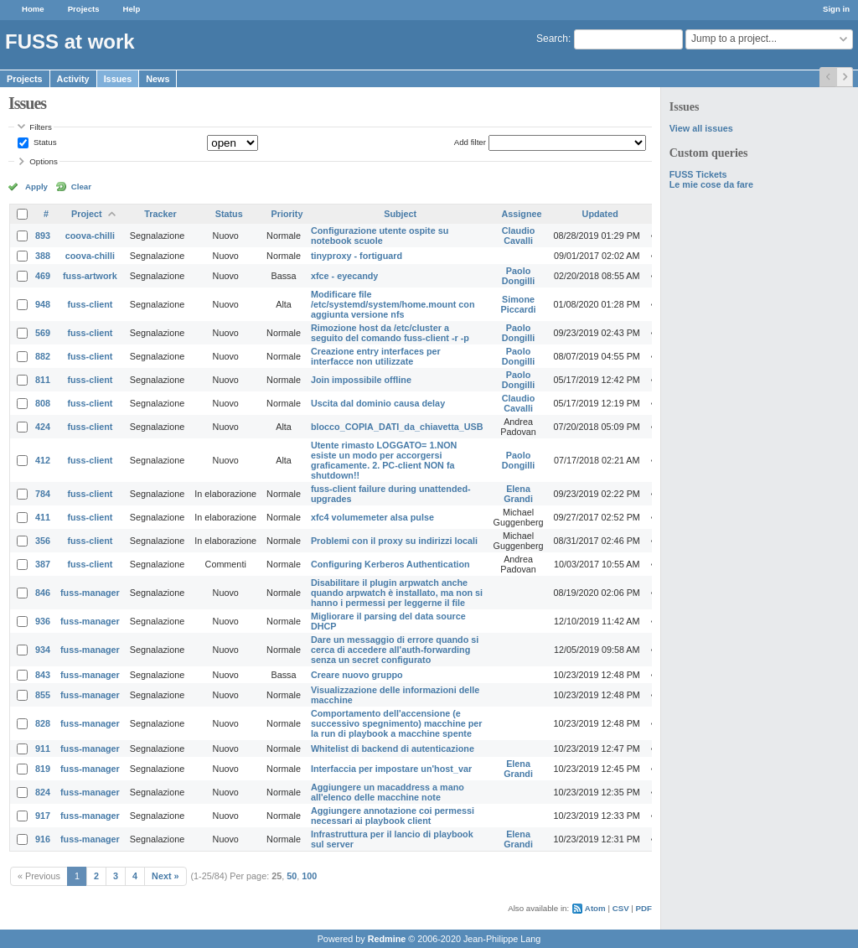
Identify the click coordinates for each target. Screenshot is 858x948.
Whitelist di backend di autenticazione (392, 748)
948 (42, 304)
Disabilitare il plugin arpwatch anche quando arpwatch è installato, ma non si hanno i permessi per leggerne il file (397, 593)
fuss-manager (90, 593)
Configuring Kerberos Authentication (390, 564)
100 (309, 876)
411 (42, 517)
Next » (165, 876)
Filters (40, 127)
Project (86, 214)
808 (42, 403)
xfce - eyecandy (344, 276)
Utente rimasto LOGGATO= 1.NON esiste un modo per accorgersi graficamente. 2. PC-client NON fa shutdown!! (384, 460)
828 (42, 723)
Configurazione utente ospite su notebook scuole (379, 235)
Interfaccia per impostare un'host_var (391, 769)
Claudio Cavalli (518, 235)
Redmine (387, 939)
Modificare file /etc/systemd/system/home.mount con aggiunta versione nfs (393, 304)
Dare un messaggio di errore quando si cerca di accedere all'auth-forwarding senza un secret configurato (394, 650)
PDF (644, 908)
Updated (600, 214)
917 (42, 816)
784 (42, 494)
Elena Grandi (518, 494)
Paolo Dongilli (518, 276)
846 (42, 593)
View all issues (701, 128)
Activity (73, 79)
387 (42, 564)
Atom (595, 908)
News (157, 79)
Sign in (836, 8)
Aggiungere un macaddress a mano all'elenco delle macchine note (387, 792)
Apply (36, 186)
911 (42, 748)
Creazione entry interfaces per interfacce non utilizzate (376, 356)
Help (132, 8)
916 (42, 839)
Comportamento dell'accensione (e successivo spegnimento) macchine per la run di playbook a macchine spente (397, 723)
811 (42, 380)
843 (42, 675)
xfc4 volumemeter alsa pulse (372, 517)
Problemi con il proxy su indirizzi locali (394, 541)
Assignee (522, 214)
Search (552, 38)
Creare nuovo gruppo (357, 675)
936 (42, 621)
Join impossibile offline (361, 380)
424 (42, 427)
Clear (81, 186)
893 (42, 236)
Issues (118, 79)
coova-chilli (90, 236)
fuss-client (89, 304)
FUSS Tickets (698, 174)
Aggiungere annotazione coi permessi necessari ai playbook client (392, 816)
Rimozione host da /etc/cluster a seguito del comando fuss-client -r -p (390, 333)
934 (42, 650)
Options (43, 161)
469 (42, 276)
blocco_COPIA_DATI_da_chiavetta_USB (397, 427)
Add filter (470, 142)
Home (33, 8)
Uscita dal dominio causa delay (378, 403)
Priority (287, 214)
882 (42, 356)
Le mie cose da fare (711, 184)
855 (42, 695)
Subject (400, 214)
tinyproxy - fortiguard (356, 256)
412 (42, 460)
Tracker (160, 214)
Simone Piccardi (518, 304)
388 (42, 256)
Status (43, 142)
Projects (84, 8)
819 (42, 769)
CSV (620, 908)
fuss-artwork (90, 276)
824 (42, 792)
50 (292, 876)
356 (42, 541)
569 (42, 333)
